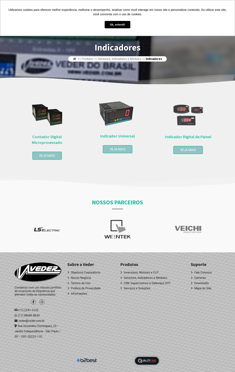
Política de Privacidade (84, 288)
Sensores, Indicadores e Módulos (143, 278)
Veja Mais (50, 156)
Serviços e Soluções (135, 288)
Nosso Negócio (79, 278)
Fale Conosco (201, 272)
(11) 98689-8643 (29, 315)
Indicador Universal (117, 136)
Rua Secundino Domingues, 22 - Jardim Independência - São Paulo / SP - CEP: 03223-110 (38, 331)
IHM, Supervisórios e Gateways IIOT (145, 283)
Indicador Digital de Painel (188, 136)
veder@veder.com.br (31, 321)
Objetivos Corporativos (83, 272)
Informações (77, 293)
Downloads (200, 283)
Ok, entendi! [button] (117, 24)
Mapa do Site (201, 288)
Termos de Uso (79, 283)
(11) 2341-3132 (28, 310)
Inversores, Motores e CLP (139, 272)
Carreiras (198, 278)
